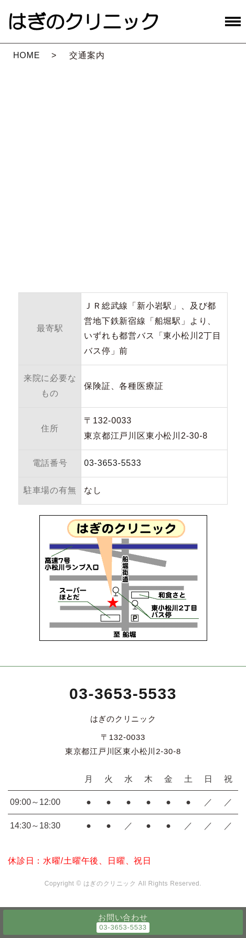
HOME (26, 55)
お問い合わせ (123, 917)
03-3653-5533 (112, 463)
